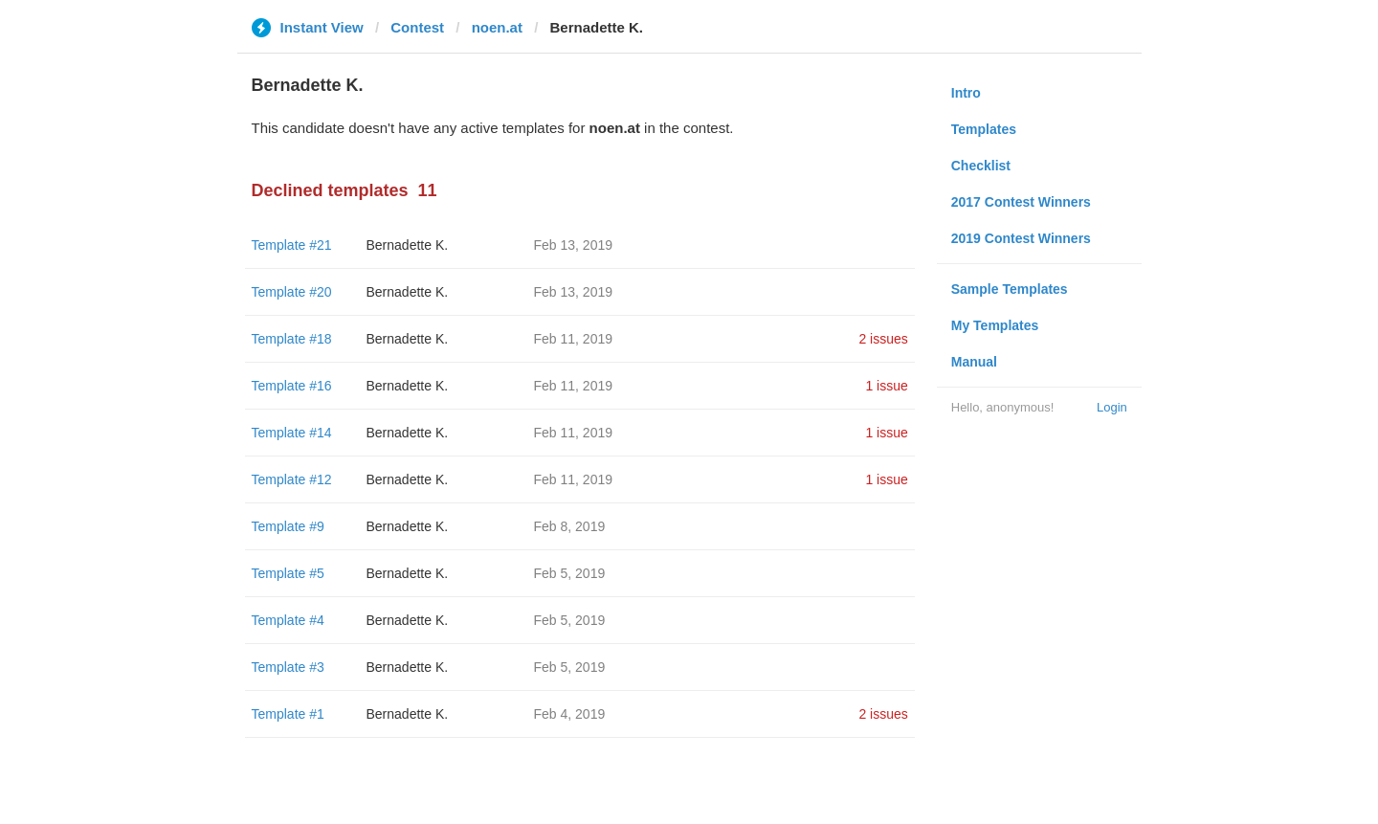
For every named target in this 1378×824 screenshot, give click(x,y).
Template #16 (292, 385)
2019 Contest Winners (1021, 238)
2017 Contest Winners (1021, 202)
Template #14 (292, 432)
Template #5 (288, 573)
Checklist (981, 165)
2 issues (882, 338)
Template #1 (288, 714)
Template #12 (292, 479)
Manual (974, 361)
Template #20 (292, 292)
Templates (983, 129)
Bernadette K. (408, 245)
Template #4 (288, 620)
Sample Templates (1009, 289)
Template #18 (292, 338)
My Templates (995, 325)
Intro (966, 92)
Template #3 (288, 667)
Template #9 (288, 526)
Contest (417, 27)
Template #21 (292, 245)
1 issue (886, 385)
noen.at (497, 27)
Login (1112, 407)
